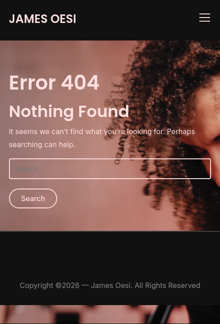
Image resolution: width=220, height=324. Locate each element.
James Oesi (42, 19)
